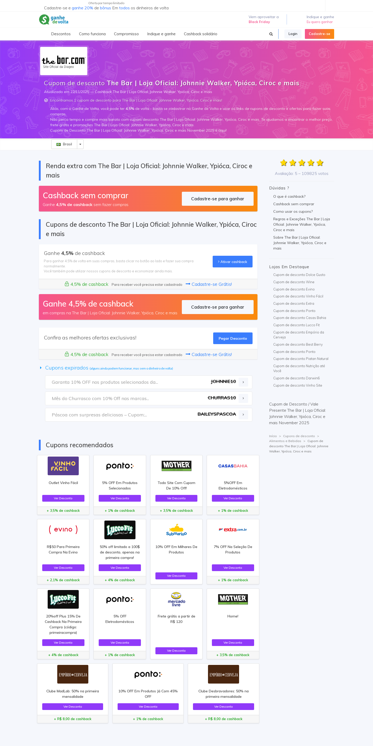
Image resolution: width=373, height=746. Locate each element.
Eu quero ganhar (320, 22)
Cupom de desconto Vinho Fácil (298, 296)
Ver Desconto (63, 498)
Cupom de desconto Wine (293, 282)
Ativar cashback (232, 261)
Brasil (64, 144)
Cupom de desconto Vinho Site (297, 385)
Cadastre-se (319, 34)
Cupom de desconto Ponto (294, 311)
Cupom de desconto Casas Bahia (299, 318)
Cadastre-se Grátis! (209, 284)
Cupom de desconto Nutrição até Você (299, 368)
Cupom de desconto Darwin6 (296, 378)
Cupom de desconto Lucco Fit (296, 325)
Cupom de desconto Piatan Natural (300, 359)
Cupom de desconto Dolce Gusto (299, 275)
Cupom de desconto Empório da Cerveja (298, 334)
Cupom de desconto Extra (293, 303)
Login (293, 34)
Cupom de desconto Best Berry (298, 344)
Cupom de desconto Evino (294, 289)
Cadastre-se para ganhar (217, 198)
